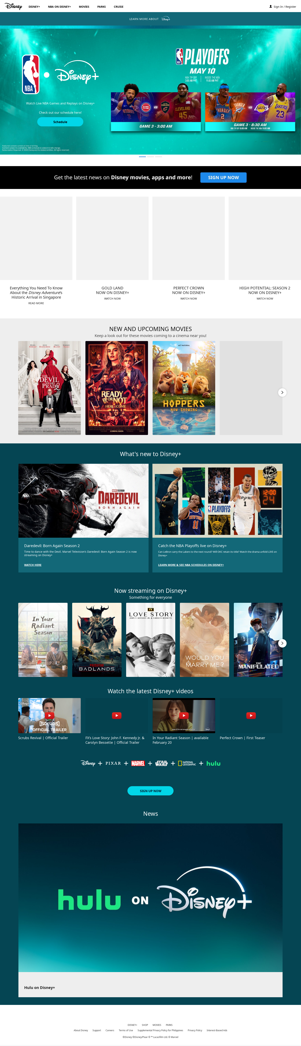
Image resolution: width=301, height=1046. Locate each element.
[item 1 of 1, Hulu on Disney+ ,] (150, 897)
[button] (287, 6)
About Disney (81, 1030)
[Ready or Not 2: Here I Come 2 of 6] (116, 388)
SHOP (145, 1025)
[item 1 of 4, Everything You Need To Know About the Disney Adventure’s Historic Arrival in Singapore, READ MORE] (36, 238)
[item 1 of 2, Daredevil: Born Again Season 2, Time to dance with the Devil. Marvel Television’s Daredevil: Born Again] (83, 501)
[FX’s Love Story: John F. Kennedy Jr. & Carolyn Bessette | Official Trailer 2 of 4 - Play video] (116, 715)
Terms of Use (126, 1030)
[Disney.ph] (14, 6)
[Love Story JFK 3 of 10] (150, 640)
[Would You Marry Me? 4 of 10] (204, 640)
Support (97, 1030)
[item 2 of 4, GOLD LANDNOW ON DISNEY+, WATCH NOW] (112, 238)
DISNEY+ (132, 1025)
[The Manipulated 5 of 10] (258, 640)
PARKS (169, 1025)
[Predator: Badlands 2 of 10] (97, 640)
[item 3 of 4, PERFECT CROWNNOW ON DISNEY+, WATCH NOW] (188, 238)
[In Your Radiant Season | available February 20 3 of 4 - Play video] (184, 715)
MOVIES (157, 1025)
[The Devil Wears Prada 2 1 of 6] (49, 388)
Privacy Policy (195, 1030)
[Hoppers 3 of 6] (184, 388)
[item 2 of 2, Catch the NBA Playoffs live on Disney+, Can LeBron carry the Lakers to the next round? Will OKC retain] (217, 501)
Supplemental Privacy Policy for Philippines (160, 1030)
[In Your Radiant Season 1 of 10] (43, 640)
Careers (110, 1030)
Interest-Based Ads (217, 1030)
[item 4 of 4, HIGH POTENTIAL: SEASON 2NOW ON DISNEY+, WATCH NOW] (265, 238)
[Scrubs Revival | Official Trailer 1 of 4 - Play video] (49, 715)
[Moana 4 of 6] (251, 388)
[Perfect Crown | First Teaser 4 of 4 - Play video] (251, 715)
